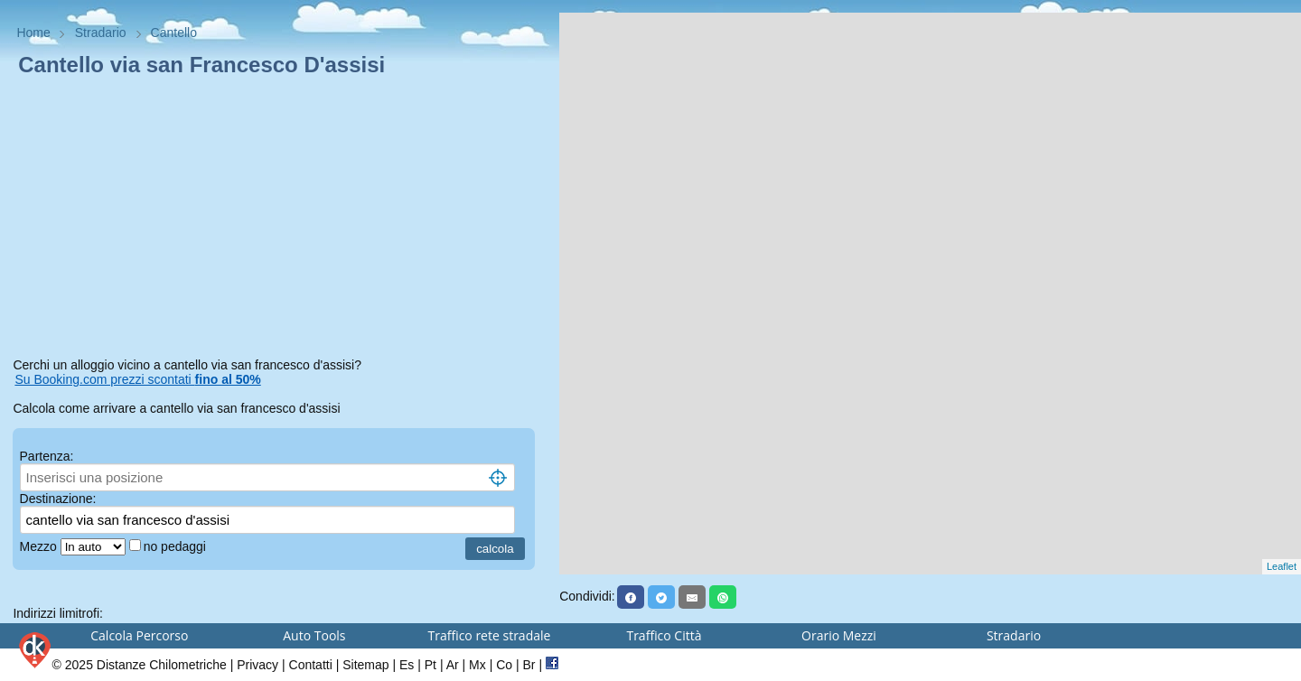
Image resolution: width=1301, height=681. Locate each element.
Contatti (310, 665)
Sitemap (365, 665)
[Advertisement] (279, 220)
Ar (452, 665)
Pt (430, 665)
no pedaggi (177, 546)
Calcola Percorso (139, 635)
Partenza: (47, 456)
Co (504, 665)
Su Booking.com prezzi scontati (137, 379)
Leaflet (1281, 566)
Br (529, 665)
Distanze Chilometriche (162, 665)
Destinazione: (58, 498)
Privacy (257, 665)
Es (406, 665)
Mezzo (40, 546)
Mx (477, 665)
